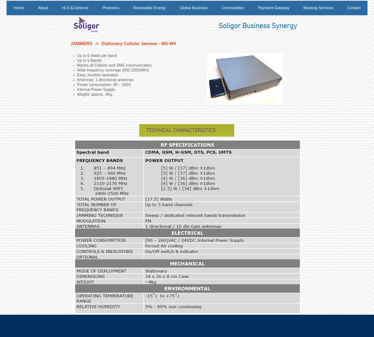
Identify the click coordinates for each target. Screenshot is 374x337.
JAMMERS (81, 43)
